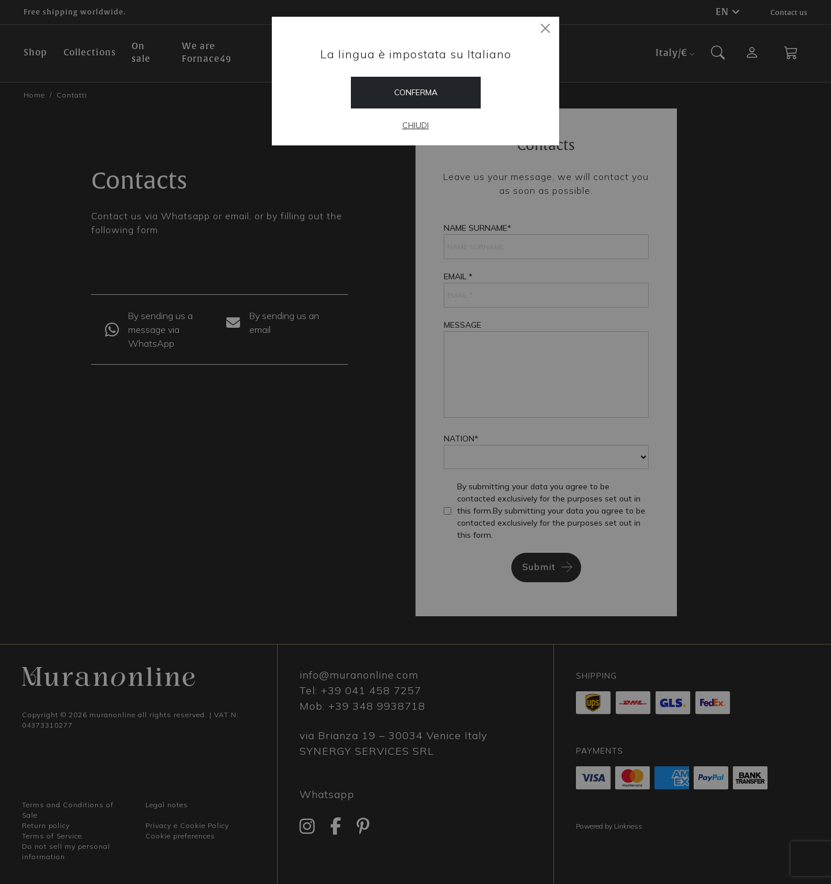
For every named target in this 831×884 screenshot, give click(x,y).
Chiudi (415, 125)
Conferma (415, 92)
